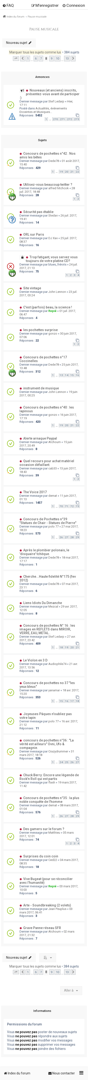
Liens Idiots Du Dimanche (42, 603)
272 (69, 119)
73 (77, 506)
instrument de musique (41, 388)
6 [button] (36, 58)
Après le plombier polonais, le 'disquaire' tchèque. (44, 552)
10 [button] (57, 58)
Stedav (53, 215)
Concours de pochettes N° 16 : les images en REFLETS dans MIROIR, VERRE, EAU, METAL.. (47, 629)
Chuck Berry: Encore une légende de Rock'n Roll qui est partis (49, 777)
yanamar (54, 690)
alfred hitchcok (58, 188)
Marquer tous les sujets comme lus (35, 52)
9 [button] (51, 58)
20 (66, 171)
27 (66, 537)
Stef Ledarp (56, 101)
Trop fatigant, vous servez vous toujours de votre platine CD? (52, 259)
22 (77, 171)
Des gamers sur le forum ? (43, 829)
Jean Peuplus (57, 909)
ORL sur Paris (33, 234)
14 (66, 375)
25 (66, 762)
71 (66, 506)
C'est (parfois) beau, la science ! (47, 307)
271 (62, 119)
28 (72, 537)
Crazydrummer (58, 751)
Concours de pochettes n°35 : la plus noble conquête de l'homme (49, 800)
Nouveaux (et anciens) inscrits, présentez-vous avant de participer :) (49, 94)
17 (72, 701)
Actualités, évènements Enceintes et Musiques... (43, 110)
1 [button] (28, 58)
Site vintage (32, 288)
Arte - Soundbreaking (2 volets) (47, 905)
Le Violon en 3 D (35, 660)
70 (61, 506)
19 (61, 171)
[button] (16, 58)
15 (72, 375)
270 (55, 119)
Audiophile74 (57, 664)
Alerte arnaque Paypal (40, 438)
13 (61, 375)
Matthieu (54, 832)
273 (76, 119)
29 (77, 537)
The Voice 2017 (35, 492)
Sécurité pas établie (38, 212)
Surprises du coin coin (40, 856)
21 (72, 171)
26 (61, 537)
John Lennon (57, 292)
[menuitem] (8, 5)
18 (61, 647)
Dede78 (53, 161)
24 (61, 762)
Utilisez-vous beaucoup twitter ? (47, 184)
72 (72, 506)
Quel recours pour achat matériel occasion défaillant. (46, 463)
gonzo (52, 333)
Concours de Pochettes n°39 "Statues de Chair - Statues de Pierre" (47, 521)
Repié (52, 311)
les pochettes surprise (40, 330)
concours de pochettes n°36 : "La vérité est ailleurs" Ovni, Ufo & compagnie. (46, 744)
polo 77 (53, 526)
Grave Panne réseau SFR (42, 928)
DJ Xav (53, 238)
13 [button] (67, 58)
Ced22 (52, 860)
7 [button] (41, 58)
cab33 (52, 468)
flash (51, 782)
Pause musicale (44, 29)
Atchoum (54, 442)
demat (52, 495)
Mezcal (53, 606)
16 (77, 375)
